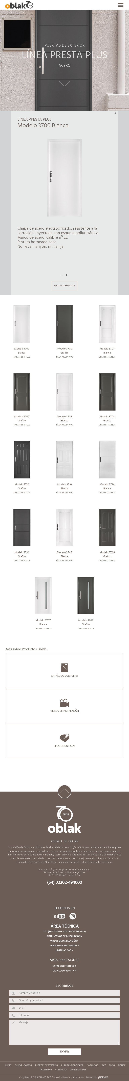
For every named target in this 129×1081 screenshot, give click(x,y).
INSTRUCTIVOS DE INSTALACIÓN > (65, 936)
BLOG (112, 1065)
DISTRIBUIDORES (78, 1070)
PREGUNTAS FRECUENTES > (64, 946)
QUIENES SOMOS (23, 1065)
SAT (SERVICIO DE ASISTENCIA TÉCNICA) (64, 932)
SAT (104, 1065)
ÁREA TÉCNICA (65, 926)
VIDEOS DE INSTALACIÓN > (64, 941)
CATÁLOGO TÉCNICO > (64, 966)
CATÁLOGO (92, 1065)
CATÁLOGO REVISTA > (64, 971)
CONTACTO (61, 1070)
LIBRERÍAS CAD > (65, 950)
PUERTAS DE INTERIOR (72, 1065)
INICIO (8, 1065)
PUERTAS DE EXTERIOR (46, 1065)
